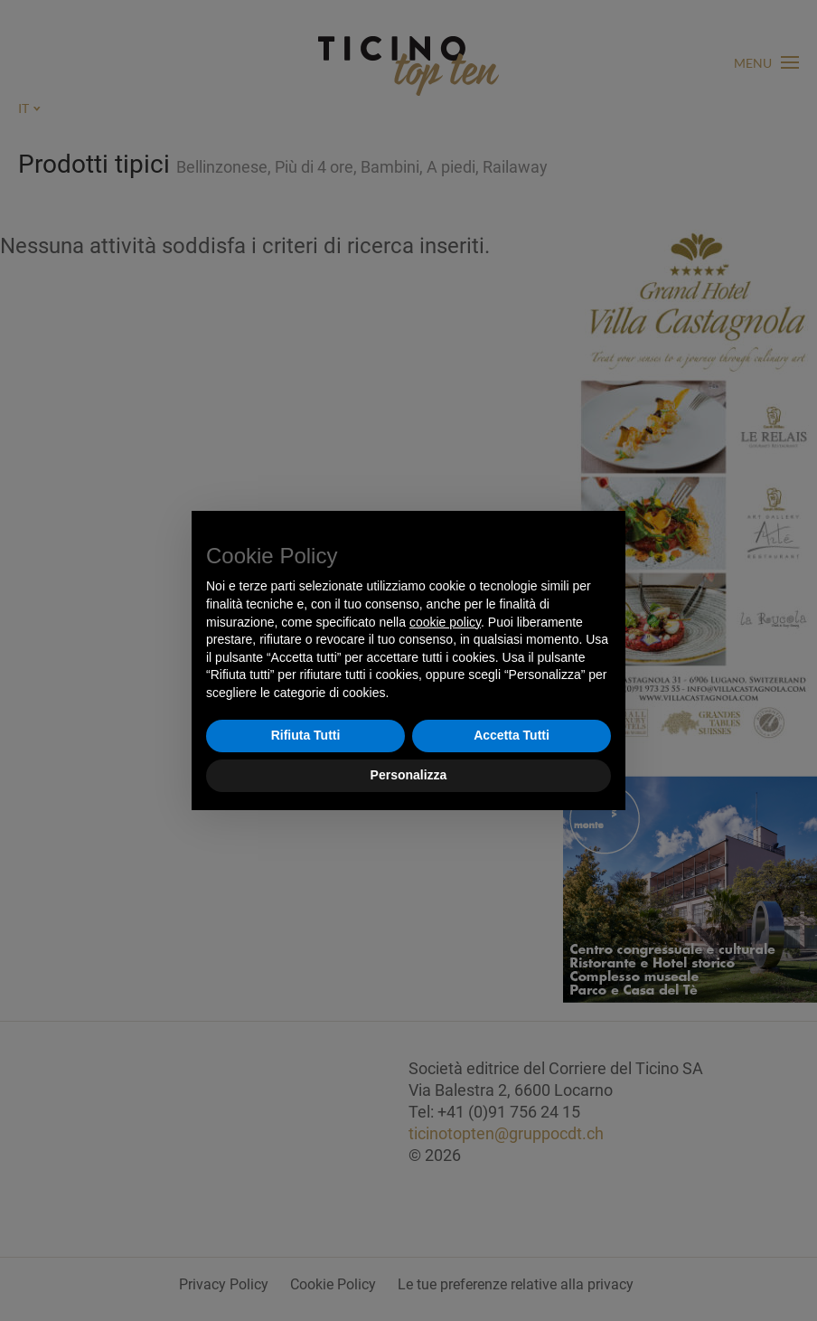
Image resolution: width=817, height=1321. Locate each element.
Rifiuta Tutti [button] (306, 735)
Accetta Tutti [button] (511, 735)
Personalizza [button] (409, 775)
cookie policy (445, 622)
